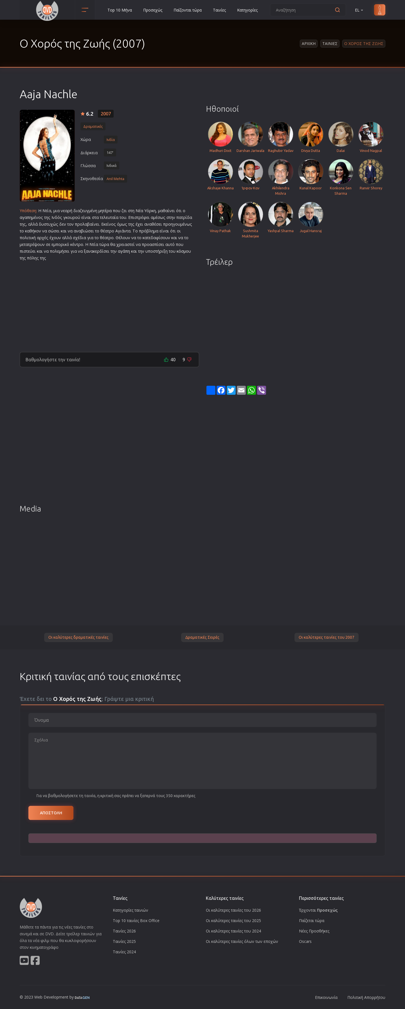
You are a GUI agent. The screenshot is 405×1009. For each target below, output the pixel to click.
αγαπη (26, 217)
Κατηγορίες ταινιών (130, 910)
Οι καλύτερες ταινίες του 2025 (233, 920)
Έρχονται (318, 910)
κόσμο (182, 251)
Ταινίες (219, 10)
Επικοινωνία (326, 997)
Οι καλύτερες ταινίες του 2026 (233, 910)
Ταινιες (330, 43)
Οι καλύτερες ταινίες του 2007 (326, 637)
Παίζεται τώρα (311, 920)
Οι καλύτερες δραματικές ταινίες (78, 637)
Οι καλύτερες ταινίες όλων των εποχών (242, 941)
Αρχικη (309, 43)
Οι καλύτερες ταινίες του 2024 (233, 931)
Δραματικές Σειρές (202, 637)
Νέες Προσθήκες (314, 931)
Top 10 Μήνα (119, 10)
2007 (106, 114)
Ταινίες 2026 (124, 931)
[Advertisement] (109, 304)
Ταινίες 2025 (124, 941)
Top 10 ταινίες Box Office (136, 920)
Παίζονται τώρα (188, 10)
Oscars (305, 941)
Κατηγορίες (247, 10)
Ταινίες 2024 (124, 951)
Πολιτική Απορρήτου (366, 997)
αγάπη (124, 251)
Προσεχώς (152, 10)
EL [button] (359, 10)
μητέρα (105, 210)
